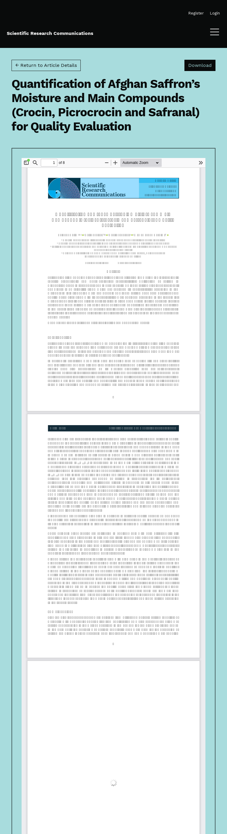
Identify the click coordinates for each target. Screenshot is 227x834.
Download (201, 65)
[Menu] (215, 33)
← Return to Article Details (46, 65)
